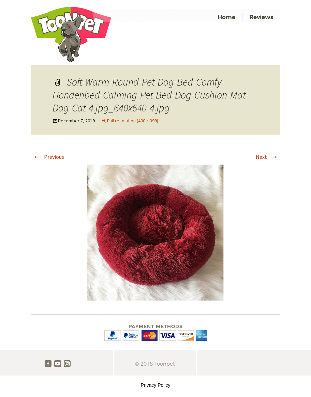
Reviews (261, 17)
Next (267, 156)
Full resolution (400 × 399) (132, 121)
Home (226, 17)
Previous (48, 156)
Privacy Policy (155, 385)
